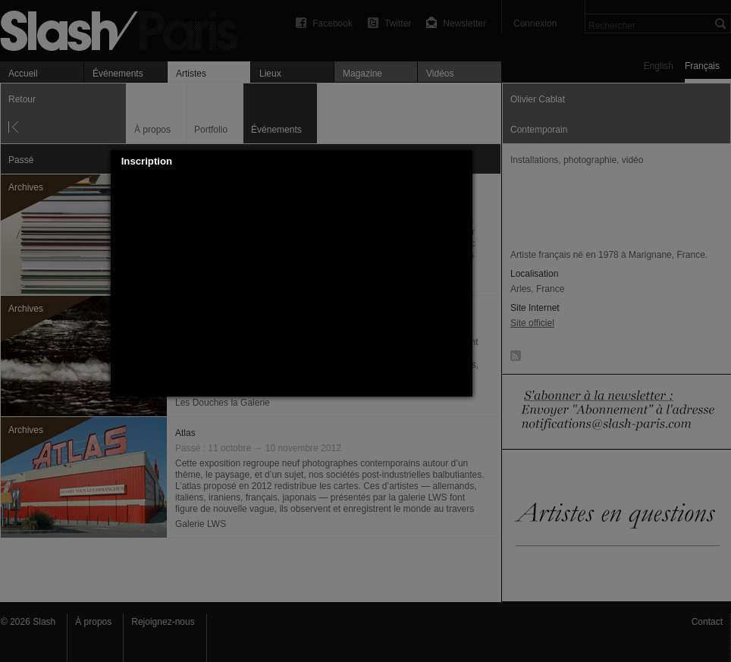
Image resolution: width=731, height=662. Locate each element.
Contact (707, 622)
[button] (461, 161)
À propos (93, 622)
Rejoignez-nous (162, 622)
